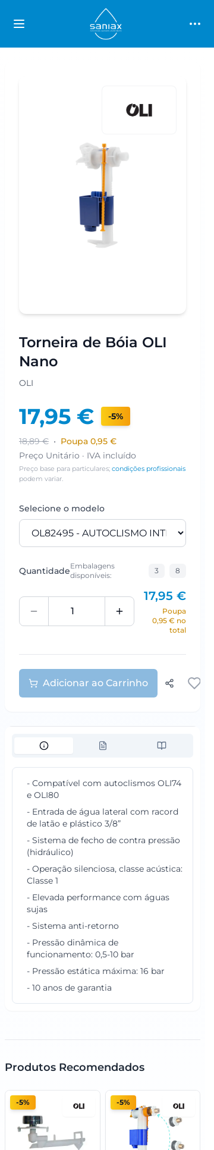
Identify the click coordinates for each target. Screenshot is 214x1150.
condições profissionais (148, 468)
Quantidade (44, 570)
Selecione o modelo (62, 508)
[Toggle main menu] (195, 24)
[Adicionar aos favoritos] (194, 683)
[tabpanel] (102, 885)
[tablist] (102, 746)
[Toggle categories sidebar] (19, 24)
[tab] (43, 745)
